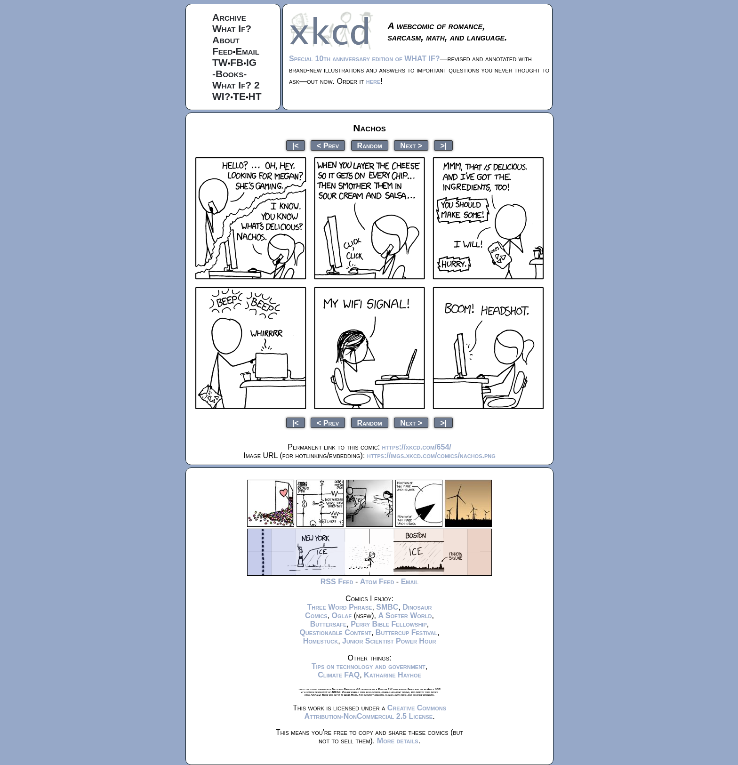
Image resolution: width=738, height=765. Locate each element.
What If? (231, 28)
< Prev (328, 145)
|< (295, 145)
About (226, 39)
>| (443, 145)
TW (220, 62)
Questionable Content (335, 632)
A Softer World (405, 616)
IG (251, 62)
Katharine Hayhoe (392, 675)
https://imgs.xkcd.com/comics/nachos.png (431, 455)
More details (397, 741)
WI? (221, 96)
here (373, 81)
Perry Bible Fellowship (389, 624)
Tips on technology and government (368, 666)
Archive (229, 17)
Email (247, 51)
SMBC (387, 607)
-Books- (229, 73)
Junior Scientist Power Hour (389, 641)
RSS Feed (337, 582)
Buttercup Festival (406, 632)
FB (236, 62)
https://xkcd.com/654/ (416, 447)
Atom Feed (377, 582)
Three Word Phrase (339, 607)
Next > (411, 145)
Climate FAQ (339, 675)
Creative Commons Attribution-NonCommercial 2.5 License (375, 712)
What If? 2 (236, 85)
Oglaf (342, 616)
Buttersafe (328, 624)
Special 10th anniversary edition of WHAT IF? (364, 59)
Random (369, 145)
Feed (222, 51)
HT (255, 96)
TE (239, 96)
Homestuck (320, 641)
